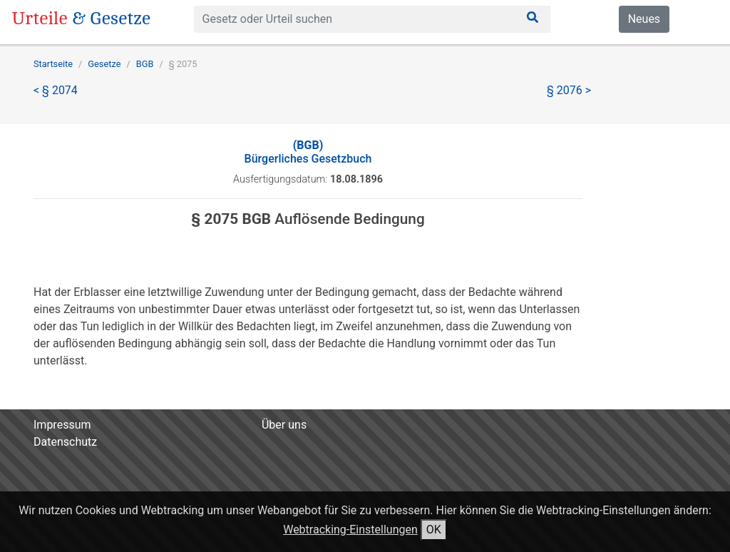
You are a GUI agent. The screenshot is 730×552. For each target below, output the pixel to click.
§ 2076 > (569, 90)
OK (433, 529)
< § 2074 (56, 90)
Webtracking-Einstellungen (350, 529)
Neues (644, 19)
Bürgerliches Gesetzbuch (308, 151)
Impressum (62, 424)
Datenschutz (65, 442)
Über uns (284, 424)
